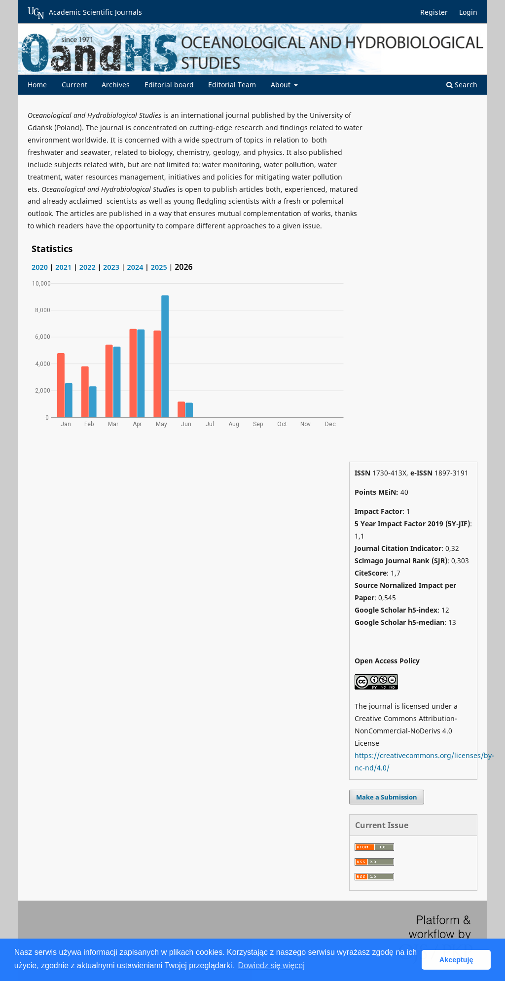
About (281, 84)
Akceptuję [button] (456, 960)
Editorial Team (232, 84)
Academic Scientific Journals (85, 13)
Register (434, 12)
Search (461, 84)
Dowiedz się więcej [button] (271, 965)
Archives (116, 84)
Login (468, 12)
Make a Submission (386, 797)
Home (37, 84)
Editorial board (169, 84)
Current (74, 84)
